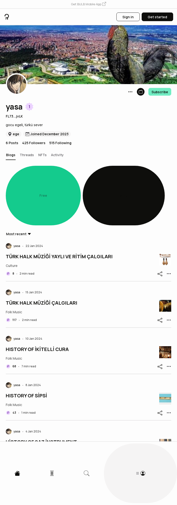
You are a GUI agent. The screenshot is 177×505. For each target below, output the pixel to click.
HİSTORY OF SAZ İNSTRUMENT (41, 390)
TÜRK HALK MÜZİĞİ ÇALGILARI (41, 251)
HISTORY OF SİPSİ (26, 344)
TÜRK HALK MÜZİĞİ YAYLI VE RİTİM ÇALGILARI (59, 205)
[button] (88, 4)
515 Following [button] (60, 143)
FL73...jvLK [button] (14, 116)
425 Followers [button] (33, 143)
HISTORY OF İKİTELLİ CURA (37, 297)
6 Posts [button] (12, 143)
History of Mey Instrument (36, 436)
